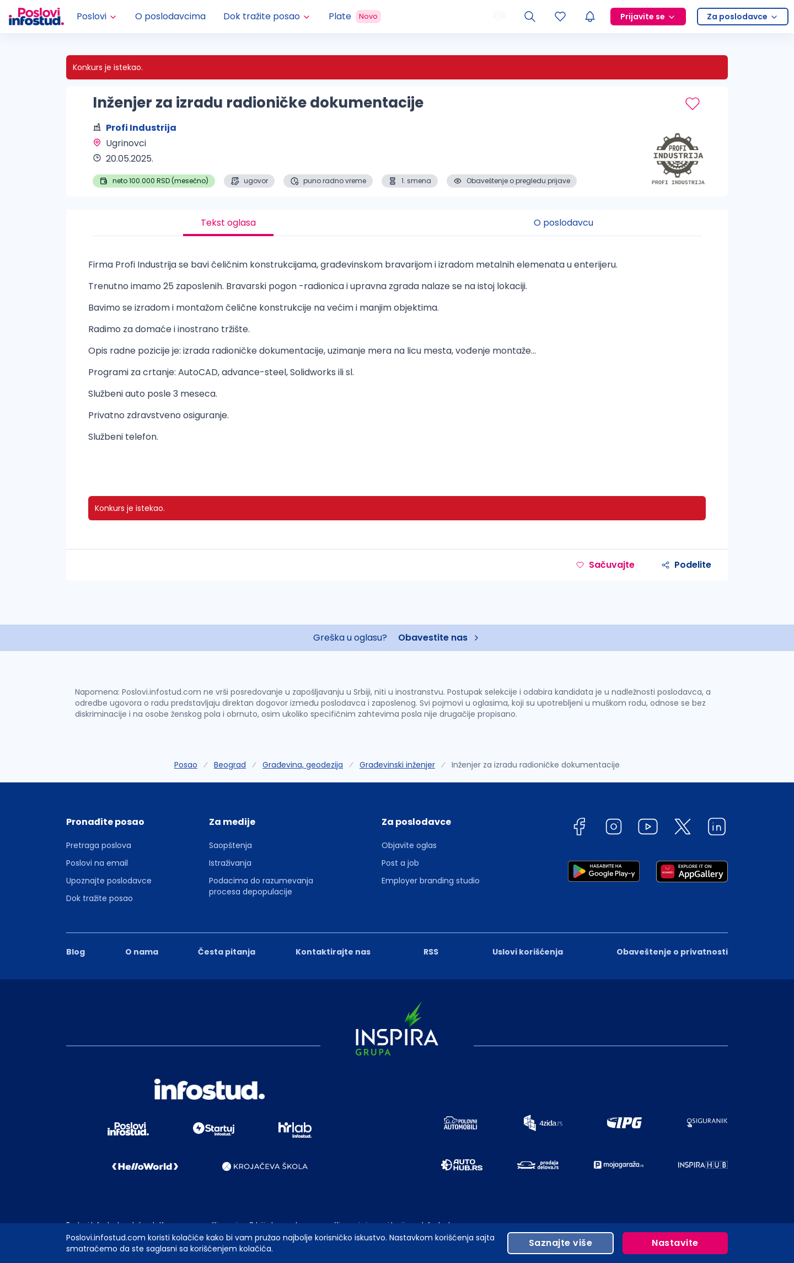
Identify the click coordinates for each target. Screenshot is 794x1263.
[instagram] (614, 828)
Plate (355, 16)
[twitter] (683, 828)
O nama (141, 951)
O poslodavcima (170, 16)
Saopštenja (230, 845)
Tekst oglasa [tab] (228, 222)
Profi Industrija (141, 127)
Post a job (400, 862)
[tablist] (397, 223)
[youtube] (648, 828)
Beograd (230, 764)
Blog (75, 951)
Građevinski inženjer (397, 764)
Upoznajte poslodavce (109, 880)
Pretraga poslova (98, 845)
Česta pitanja (226, 951)
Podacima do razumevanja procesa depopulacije (261, 886)
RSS (430, 951)
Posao (185, 764)
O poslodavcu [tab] (563, 222)
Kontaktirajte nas (333, 951)
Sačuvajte (605, 564)
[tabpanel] (397, 355)
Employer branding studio (431, 880)
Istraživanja (230, 862)
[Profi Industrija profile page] (673, 160)
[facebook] (579, 828)
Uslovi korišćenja (527, 951)
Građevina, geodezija (302, 764)
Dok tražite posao (99, 898)
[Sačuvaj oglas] (692, 104)
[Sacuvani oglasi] (560, 16)
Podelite (686, 564)
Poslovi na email (97, 862)
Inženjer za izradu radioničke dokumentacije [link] (536, 764)
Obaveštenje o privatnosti (672, 951)
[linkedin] (717, 828)
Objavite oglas (409, 845)
